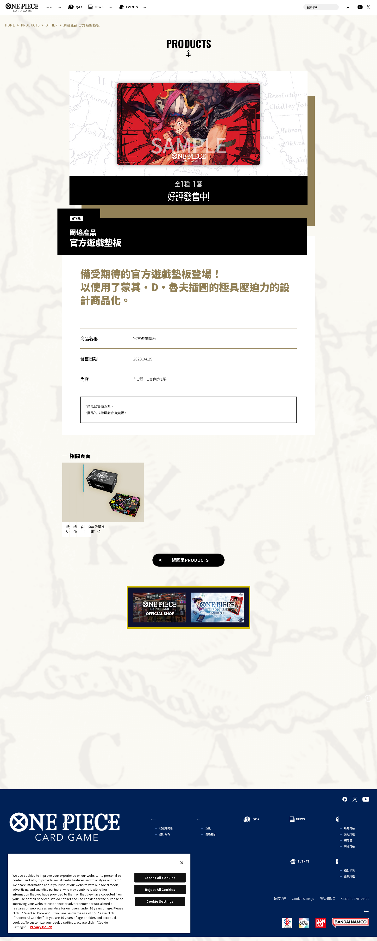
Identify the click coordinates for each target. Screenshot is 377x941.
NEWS (149, 7)
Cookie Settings (303, 903)
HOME (10, 25)
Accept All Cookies (160, 878)
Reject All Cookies (160, 889)
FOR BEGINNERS (66, 7)
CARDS (229, 7)
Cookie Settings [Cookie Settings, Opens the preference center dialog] (159, 901)
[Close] (181, 862)
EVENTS (206, 7)
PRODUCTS (174, 7)
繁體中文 (338, 7)
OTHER (51, 25)
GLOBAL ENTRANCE (355, 903)
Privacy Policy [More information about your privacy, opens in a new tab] (41, 927)
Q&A (129, 7)
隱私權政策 (327, 903)
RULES (102, 7)
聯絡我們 (280, 903)
